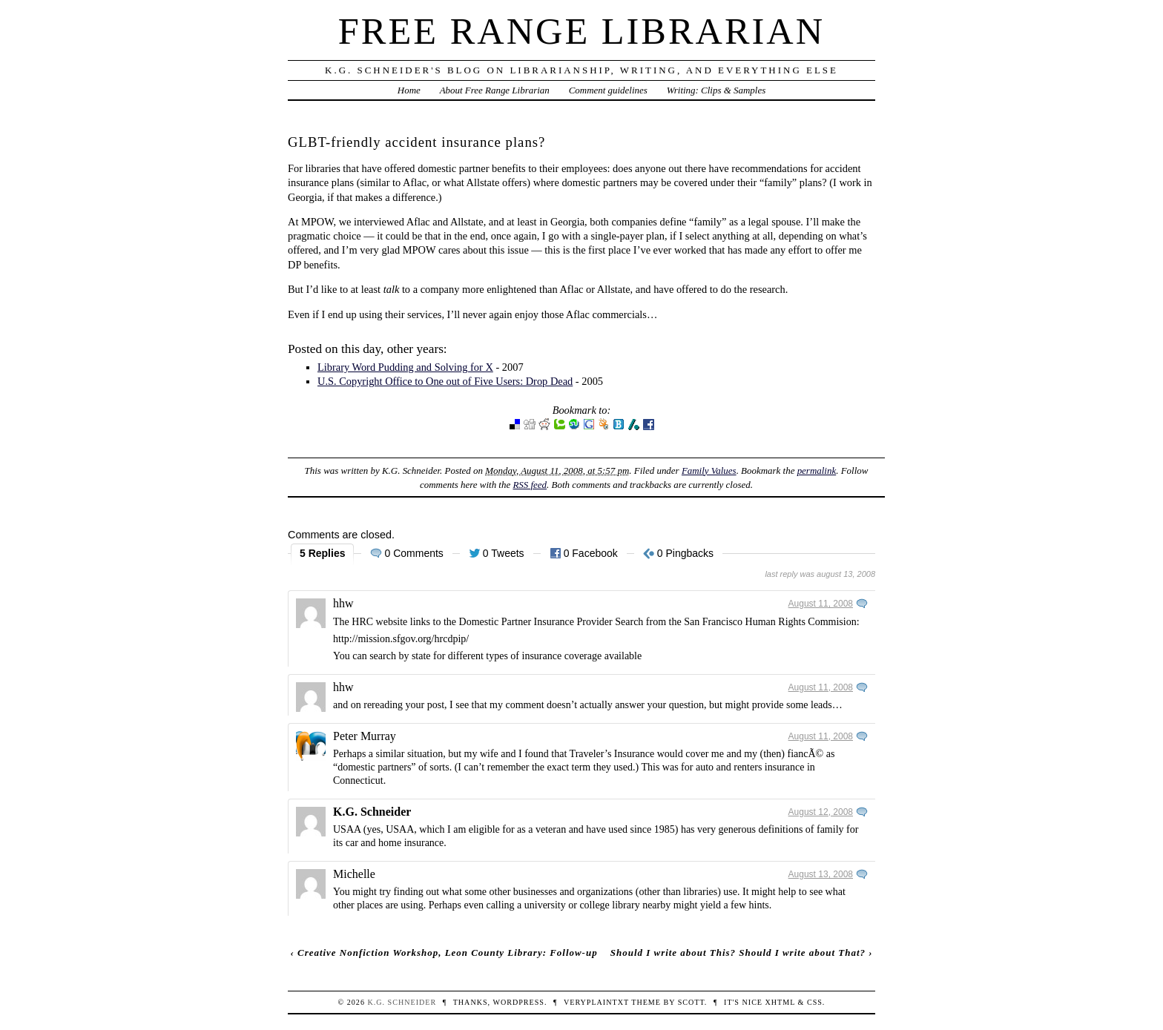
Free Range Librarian (581, 31)
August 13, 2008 (820, 874)
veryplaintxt (596, 1002)
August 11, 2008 (820, 603)
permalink (817, 470)
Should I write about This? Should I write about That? (738, 952)
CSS (815, 1002)
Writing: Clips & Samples (716, 90)
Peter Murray (364, 736)
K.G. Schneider (372, 811)
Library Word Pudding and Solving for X (405, 367)
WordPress (518, 1002)
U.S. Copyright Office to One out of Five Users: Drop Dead (445, 381)
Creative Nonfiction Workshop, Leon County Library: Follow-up (447, 952)
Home (409, 90)
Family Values (709, 470)
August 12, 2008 (820, 812)
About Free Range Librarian (495, 90)
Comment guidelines (608, 90)
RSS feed (530, 484)
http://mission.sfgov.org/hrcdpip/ (401, 638)
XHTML (780, 1002)
